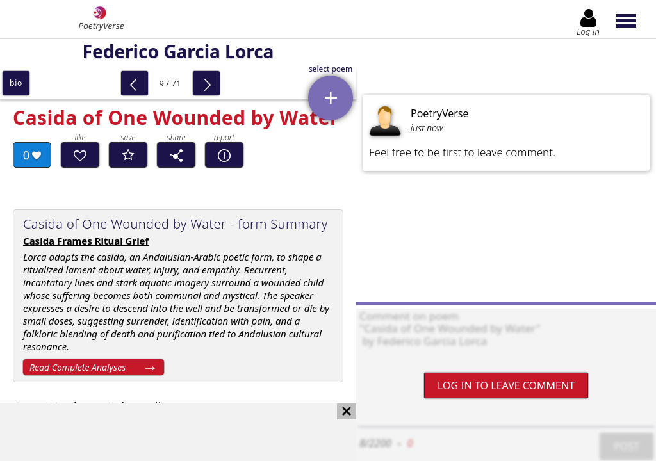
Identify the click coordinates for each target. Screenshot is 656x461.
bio (16, 82)
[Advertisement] (165, 432)
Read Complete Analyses (77, 367)
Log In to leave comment (506, 385)
